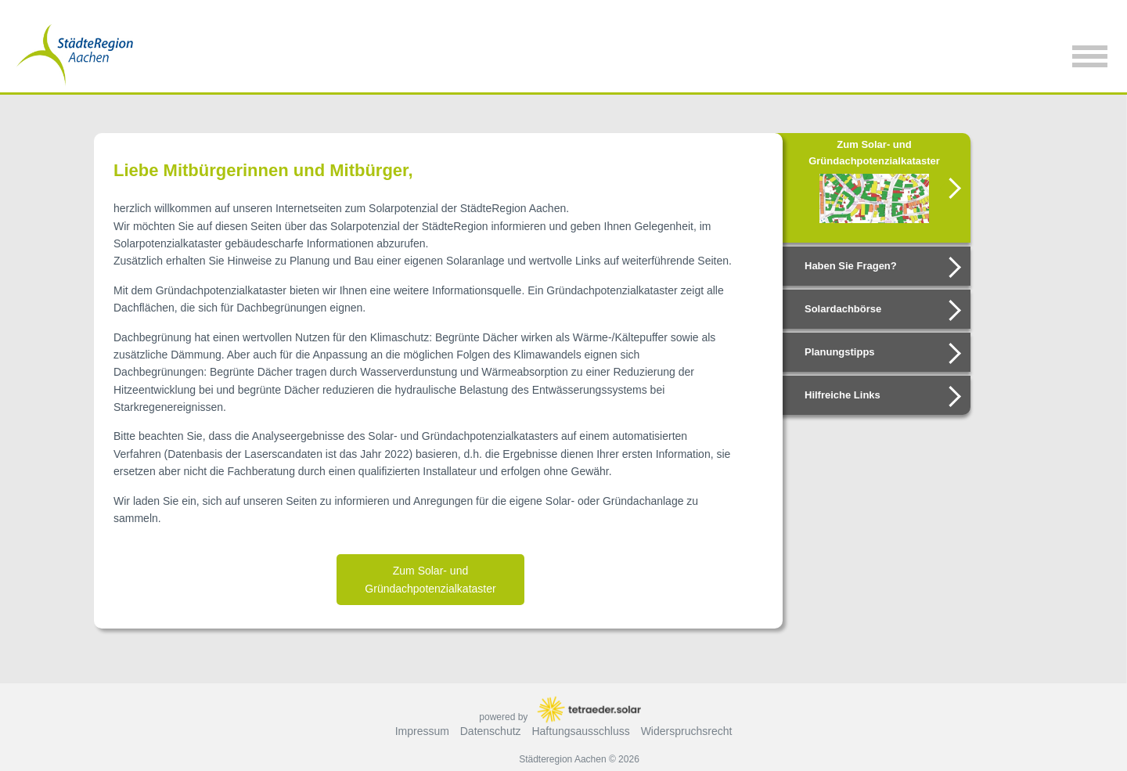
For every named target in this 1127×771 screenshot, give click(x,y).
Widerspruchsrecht (687, 731)
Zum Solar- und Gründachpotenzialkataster (430, 579)
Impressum (422, 731)
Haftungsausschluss (580, 731)
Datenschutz (490, 731)
